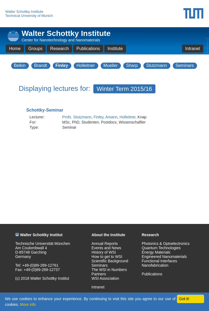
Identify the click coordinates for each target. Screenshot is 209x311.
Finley (62, 65)
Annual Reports (104, 243)
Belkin (20, 65)
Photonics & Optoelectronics (166, 243)
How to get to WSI (106, 256)
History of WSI (103, 252)
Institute (115, 48)
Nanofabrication (155, 265)
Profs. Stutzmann (76, 117)
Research (59, 48)
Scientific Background (109, 261)
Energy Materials (156, 252)
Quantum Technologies (161, 248)
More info (28, 304)
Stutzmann (156, 65)
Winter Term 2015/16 (124, 88)
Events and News (106, 248)
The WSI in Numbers (109, 269)
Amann (111, 117)
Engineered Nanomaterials (164, 256)
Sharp (132, 65)
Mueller (110, 65)
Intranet (192, 48)
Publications (88, 48)
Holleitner (85, 65)
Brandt (40, 65)
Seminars (185, 65)
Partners (98, 274)
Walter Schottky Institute (24, 12)
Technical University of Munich (29, 16)
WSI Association (105, 278)
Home (15, 48)
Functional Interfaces (159, 261)
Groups (35, 48)
